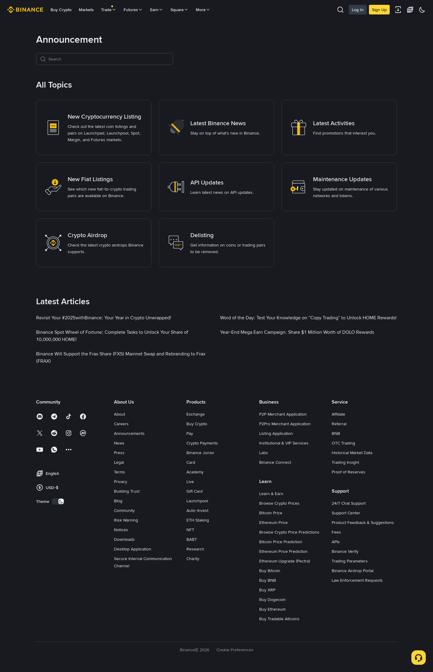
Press (119, 452)
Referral (339, 423)
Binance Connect (275, 462)
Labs (263, 452)
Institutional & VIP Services (284, 443)
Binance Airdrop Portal (352, 570)
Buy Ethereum (272, 609)
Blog (118, 500)
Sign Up (379, 9)
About (119, 414)
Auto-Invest (197, 510)
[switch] (58, 501)
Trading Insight (345, 462)
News (119, 443)
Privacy (120, 481)
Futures (133, 9)
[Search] (108, 59)
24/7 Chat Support (349, 503)
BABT (191, 539)
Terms (119, 472)
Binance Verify (345, 551)
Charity (192, 558)
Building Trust (127, 491)
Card (190, 462)
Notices (121, 529)
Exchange (195, 414)
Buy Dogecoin (272, 599)
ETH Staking (197, 520)
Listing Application (276, 433)
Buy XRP (267, 590)
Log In (358, 9)
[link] (94, 127)
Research (195, 549)
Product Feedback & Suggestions (363, 522)
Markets (86, 9)
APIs (336, 541)
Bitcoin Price (270, 513)
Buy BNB (267, 580)
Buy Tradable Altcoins (279, 618)
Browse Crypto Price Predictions (289, 532)
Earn (156, 9)
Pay (189, 433)
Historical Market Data (352, 452)
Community (124, 510)
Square (179, 9)
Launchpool (197, 500)
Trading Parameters (350, 561)
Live (190, 481)
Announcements (129, 433)
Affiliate (338, 414)
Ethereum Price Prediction (283, 551)
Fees (336, 532)
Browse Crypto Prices (279, 503)
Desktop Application (132, 549)
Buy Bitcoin (269, 570)
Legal (119, 462)
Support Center (346, 513)
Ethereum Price (273, 522)
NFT (190, 529)
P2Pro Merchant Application (285, 423)
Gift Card (194, 491)
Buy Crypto (61, 9)
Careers (121, 423)
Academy (195, 472)
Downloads (124, 539)
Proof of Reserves (348, 472)
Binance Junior (200, 452)
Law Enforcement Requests (357, 580)
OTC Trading (343, 443)
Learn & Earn (271, 493)
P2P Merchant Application (283, 414)
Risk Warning (126, 520)
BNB (336, 433)
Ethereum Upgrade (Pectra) (284, 561)
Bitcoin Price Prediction (280, 541)
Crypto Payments (202, 443)
